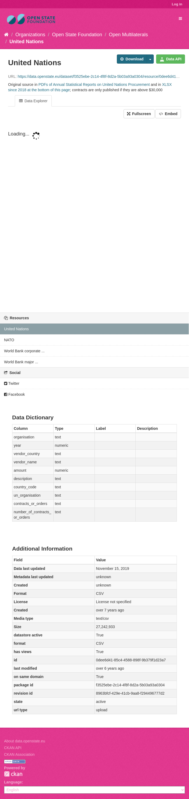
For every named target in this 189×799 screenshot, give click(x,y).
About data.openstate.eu (24, 741)
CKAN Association (19, 754)
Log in (177, 4)
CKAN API (13, 748)
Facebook (14, 394)
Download (132, 59)
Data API (170, 59)
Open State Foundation (77, 34)
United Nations (26, 41)
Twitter (11, 383)
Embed (168, 114)
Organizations (30, 34)
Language (13, 782)
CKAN (13, 774)
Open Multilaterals (128, 34)
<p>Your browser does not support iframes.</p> (94, 216)
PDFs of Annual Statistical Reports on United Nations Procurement (94, 84)
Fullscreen (139, 114)
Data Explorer (33, 101)
